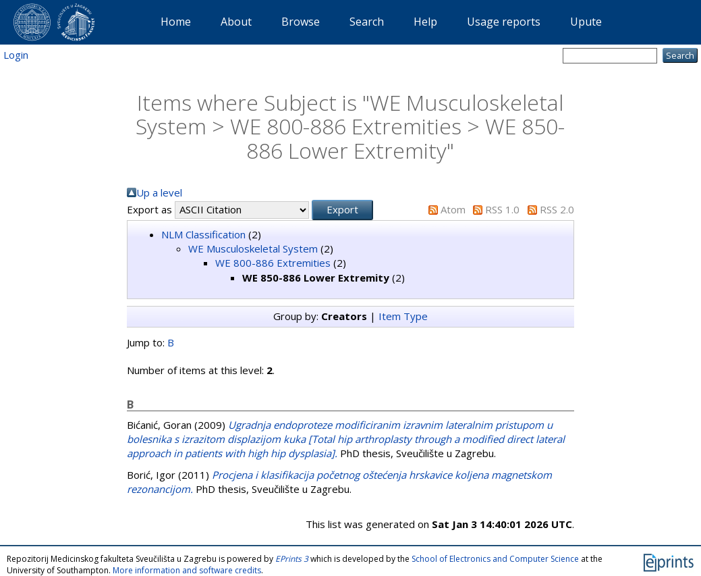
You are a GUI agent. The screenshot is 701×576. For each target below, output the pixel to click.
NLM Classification (203, 234)
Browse (300, 21)
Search (366, 21)
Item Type (403, 316)
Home (176, 21)
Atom (453, 209)
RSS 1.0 (502, 209)
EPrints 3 (291, 559)
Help (425, 21)
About (236, 21)
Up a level (159, 192)
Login (15, 54)
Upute (586, 21)
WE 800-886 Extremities (273, 262)
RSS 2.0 (557, 209)
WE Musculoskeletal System (253, 248)
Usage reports (503, 21)
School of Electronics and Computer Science (495, 559)
